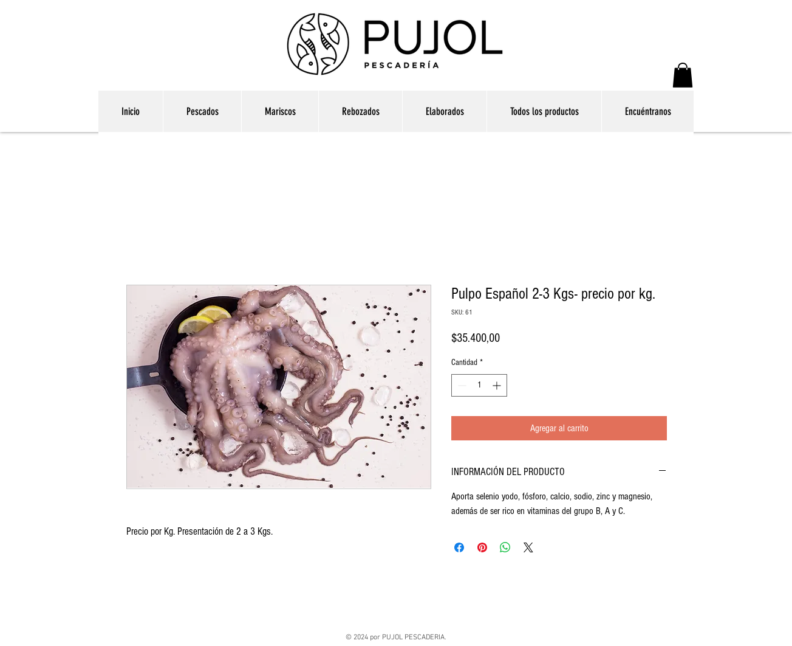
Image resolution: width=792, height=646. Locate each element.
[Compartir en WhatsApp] (505, 547)
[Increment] (497, 385)
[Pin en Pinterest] (482, 547)
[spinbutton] (479, 385)
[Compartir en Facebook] (459, 547)
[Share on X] (528, 547)
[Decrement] (460, 385)
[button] (682, 75)
